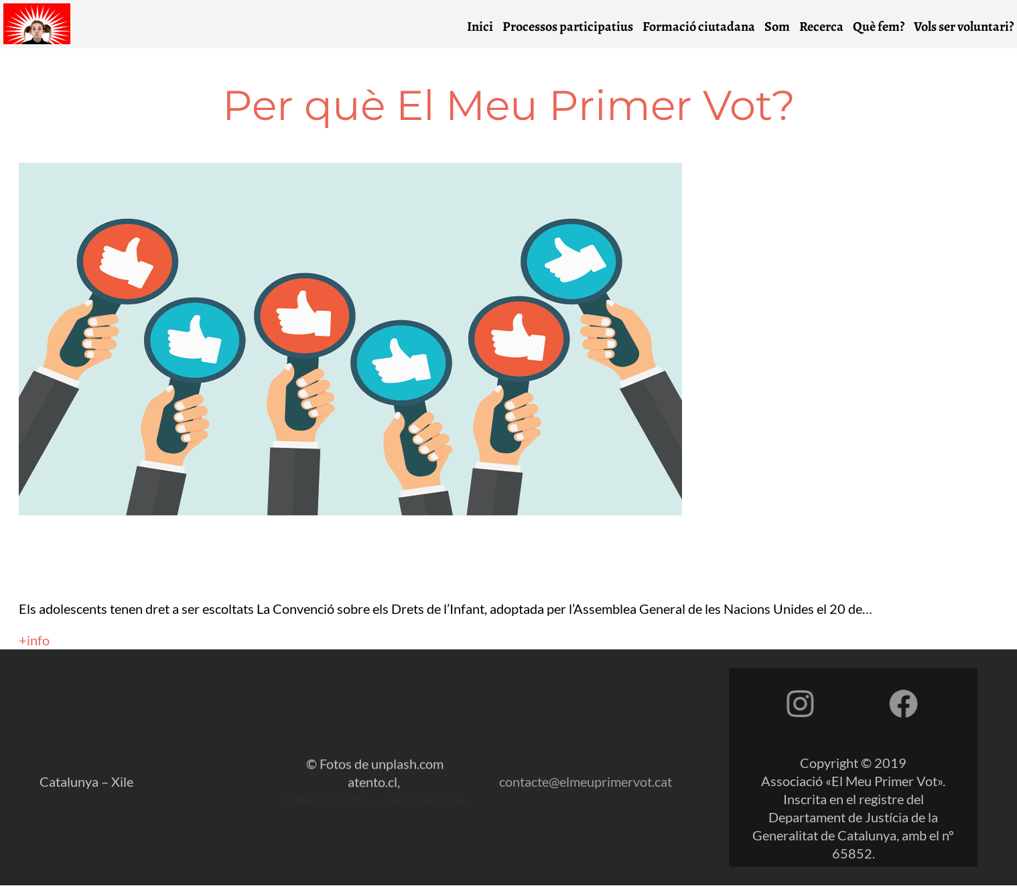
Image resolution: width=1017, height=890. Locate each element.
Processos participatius (576, 26)
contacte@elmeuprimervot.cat (585, 809)
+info (34, 640)
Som (785, 26)
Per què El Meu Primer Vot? (508, 105)
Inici (488, 26)
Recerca (829, 26)
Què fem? (886, 26)
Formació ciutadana (707, 26)
